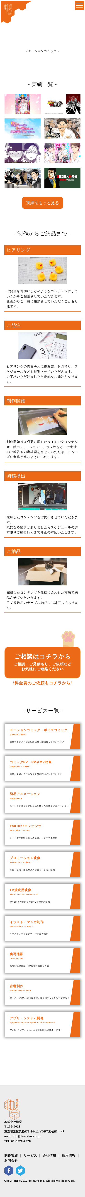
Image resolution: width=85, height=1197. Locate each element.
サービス (30, 1155)
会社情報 (49, 1155)
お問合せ (11, 1160)
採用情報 (68, 1155)
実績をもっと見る (42, 203)
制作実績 (11, 1155)
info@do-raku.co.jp (26, 1136)
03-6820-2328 (21, 1141)
